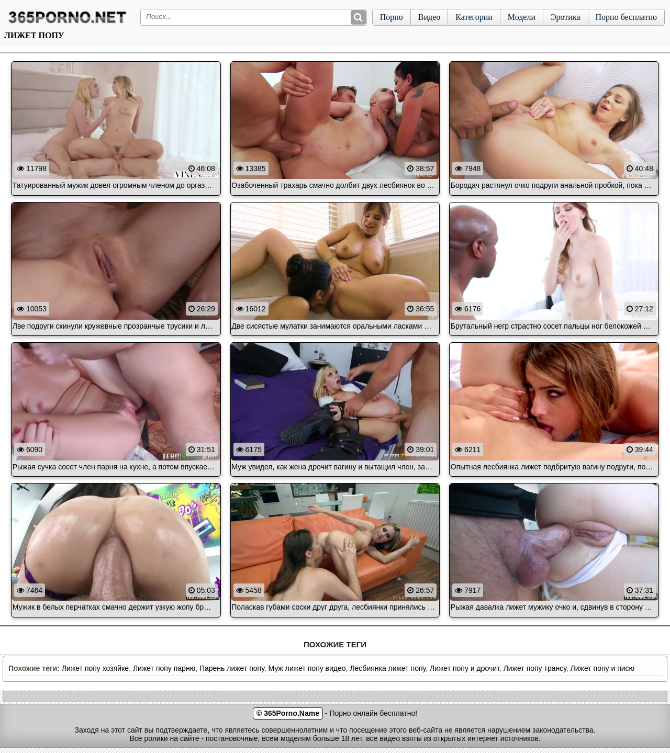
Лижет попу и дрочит (464, 668)
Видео (429, 17)
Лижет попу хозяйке (95, 668)
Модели (521, 17)
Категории (474, 17)
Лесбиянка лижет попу (388, 668)
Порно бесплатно (626, 17)
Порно (391, 17)
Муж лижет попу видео (307, 668)
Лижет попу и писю (602, 668)
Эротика (565, 17)
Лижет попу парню (164, 668)
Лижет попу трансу (535, 668)
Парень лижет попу (231, 668)
